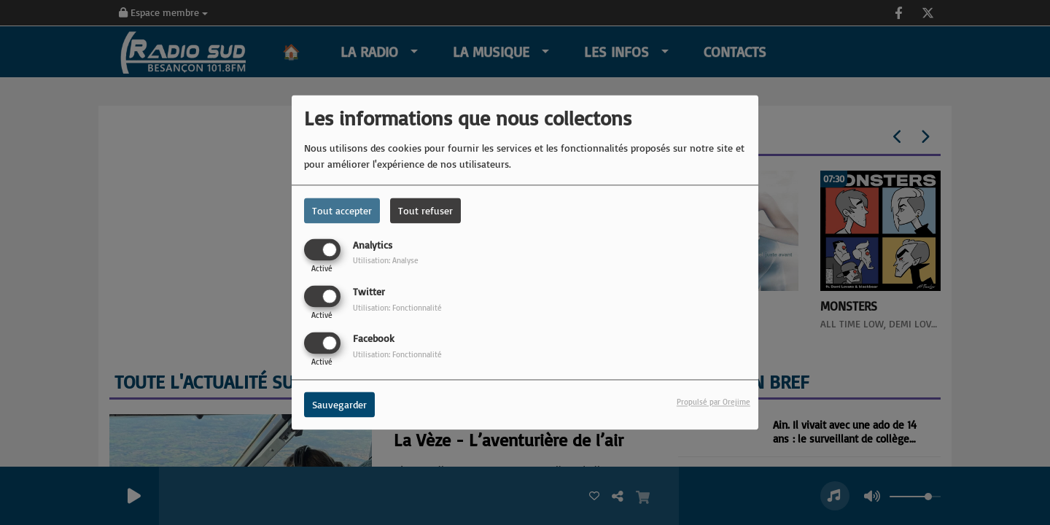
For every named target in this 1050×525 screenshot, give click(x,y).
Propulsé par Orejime (713, 402)
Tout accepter (342, 210)
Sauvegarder (339, 405)
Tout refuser (425, 210)
